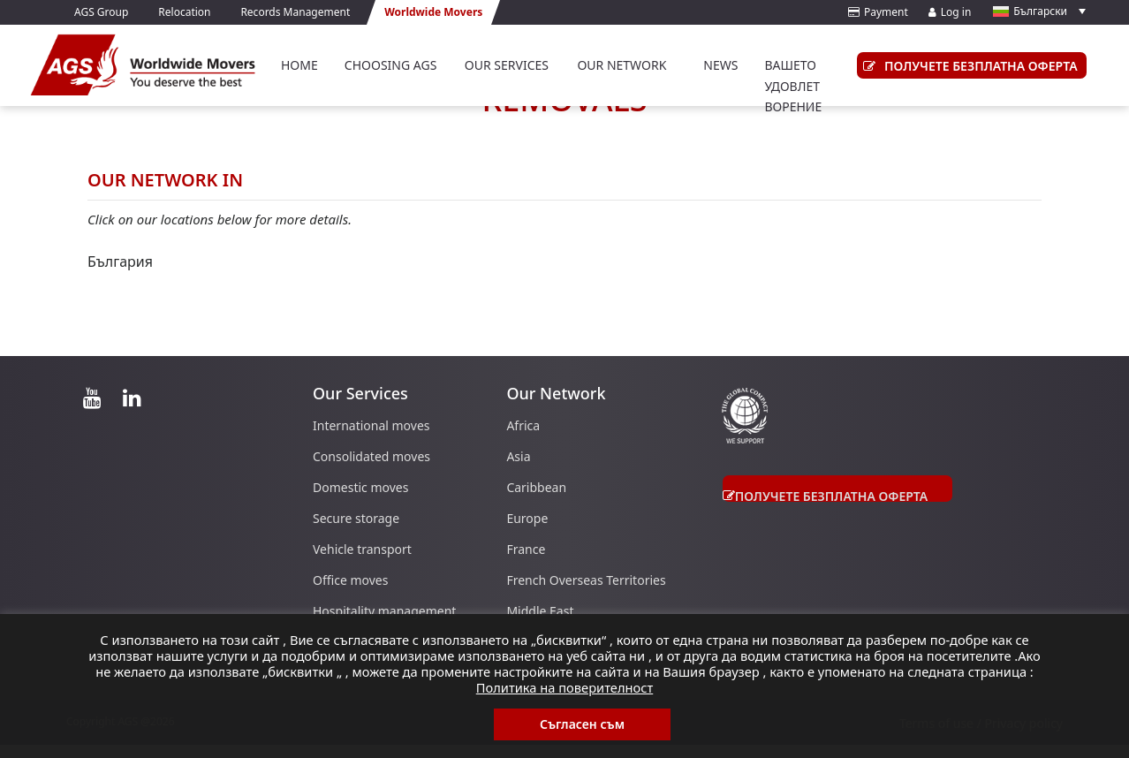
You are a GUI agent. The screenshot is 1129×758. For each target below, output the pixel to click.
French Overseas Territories (585, 580)
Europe (527, 518)
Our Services (507, 65)
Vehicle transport (362, 549)
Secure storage (356, 518)
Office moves (350, 580)
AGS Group (101, 11)
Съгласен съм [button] (582, 724)
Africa (523, 425)
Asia (518, 456)
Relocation (184, 11)
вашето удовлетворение (793, 86)
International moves (371, 425)
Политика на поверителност (565, 687)
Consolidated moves (371, 456)
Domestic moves (360, 487)
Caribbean (536, 487)
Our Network (621, 65)
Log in (950, 11)
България (120, 261)
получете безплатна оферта (967, 65)
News (720, 65)
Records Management (295, 11)
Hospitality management (384, 611)
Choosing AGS (391, 65)
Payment (878, 11)
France (525, 549)
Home (299, 65)
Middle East (539, 611)
